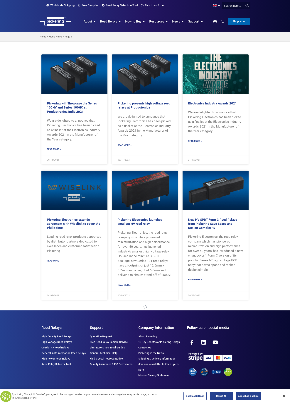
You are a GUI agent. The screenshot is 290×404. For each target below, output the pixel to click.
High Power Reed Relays (55, 358)
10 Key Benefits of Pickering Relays (159, 342)
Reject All (221, 396)
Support (96, 327)
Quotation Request (101, 336)
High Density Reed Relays (56, 336)
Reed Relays (51, 327)
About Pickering (147, 336)
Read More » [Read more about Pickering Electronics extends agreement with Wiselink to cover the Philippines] (54, 260)
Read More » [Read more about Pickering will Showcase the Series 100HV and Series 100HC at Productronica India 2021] (54, 149)
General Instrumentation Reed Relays (63, 353)
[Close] (284, 396)
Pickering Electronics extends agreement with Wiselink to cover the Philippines (73, 224)
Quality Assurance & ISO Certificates (111, 364)
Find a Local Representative (106, 358)
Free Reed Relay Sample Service (109, 342)
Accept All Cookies (248, 396)
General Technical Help (103, 353)
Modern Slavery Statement (154, 375)
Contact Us (144, 347)
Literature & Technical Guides (107, 347)
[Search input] (235, 5)
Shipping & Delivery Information (157, 358)
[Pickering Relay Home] (55, 21)
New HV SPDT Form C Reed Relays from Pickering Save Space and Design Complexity (212, 224)
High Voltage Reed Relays (56, 342)
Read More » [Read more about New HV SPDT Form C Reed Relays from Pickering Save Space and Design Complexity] (195, 279)
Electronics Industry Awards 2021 (212, 103)
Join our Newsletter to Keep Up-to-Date (158, 367)
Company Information (156, 327)
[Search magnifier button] (247, 5)
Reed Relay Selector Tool (56, 364)
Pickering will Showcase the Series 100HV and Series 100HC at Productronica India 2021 (72, 107)
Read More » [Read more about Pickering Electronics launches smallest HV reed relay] (124, 285)
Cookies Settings (195, 396)
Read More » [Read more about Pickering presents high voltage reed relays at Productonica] (124, 145)
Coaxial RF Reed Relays (55, 347)
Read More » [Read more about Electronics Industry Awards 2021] (195, 141)
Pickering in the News (151, 353)
